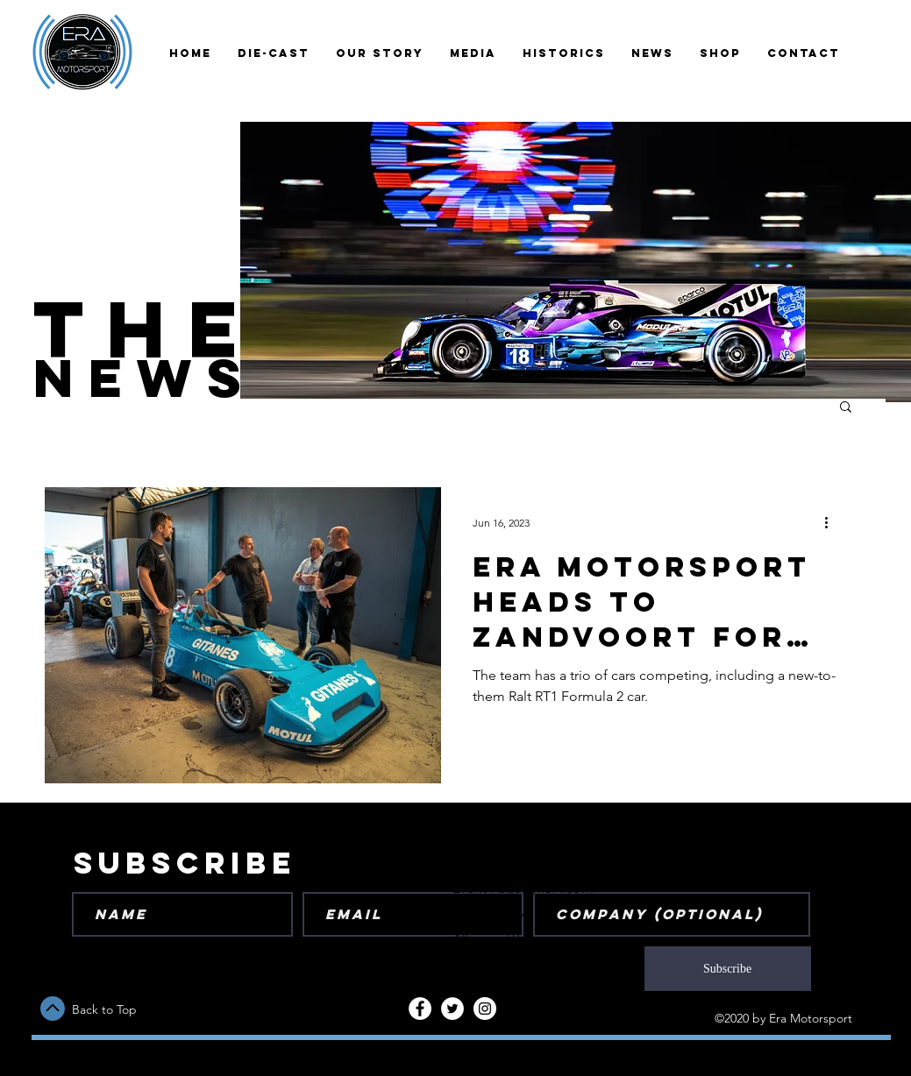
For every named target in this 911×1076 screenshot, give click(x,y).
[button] (845, 408)
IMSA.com (561, 888)
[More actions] (832, 523)
